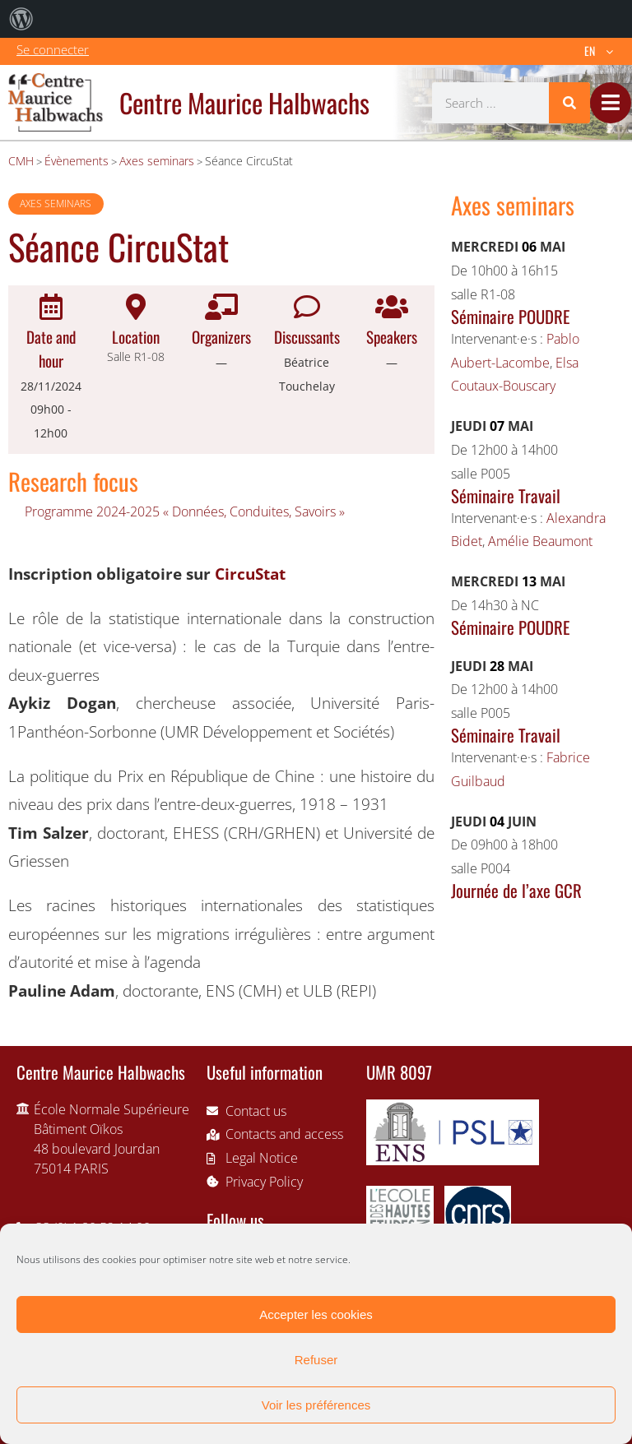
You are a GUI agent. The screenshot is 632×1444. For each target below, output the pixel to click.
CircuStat (250, 573)
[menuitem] (21, 19)
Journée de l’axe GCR (516, 890)
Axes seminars (55, 204)
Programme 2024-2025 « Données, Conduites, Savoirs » (185, 511)
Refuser (316, 1360)
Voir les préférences (316, 1405)
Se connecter (52, 49)
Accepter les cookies (316, 1314)
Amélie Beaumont (540, 541)
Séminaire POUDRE (510, 316)
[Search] (569, 102)
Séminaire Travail (505, 495)
